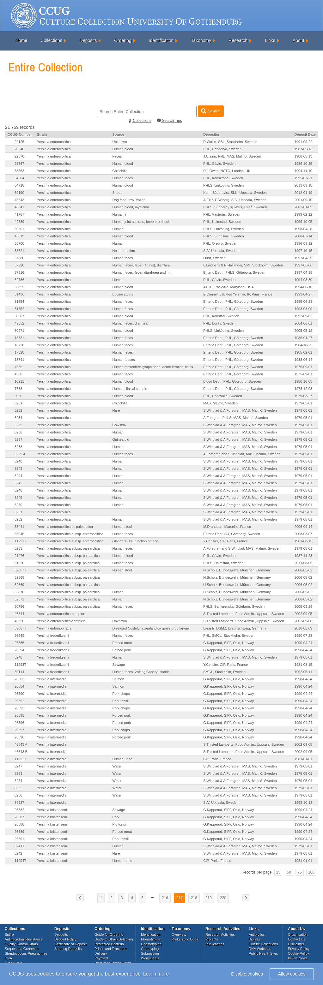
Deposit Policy (65, 939)
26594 (19, 650)
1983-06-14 (303, 359)
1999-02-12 (303, 214)
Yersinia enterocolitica (54, 142)
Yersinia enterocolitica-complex (61, 614)
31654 (19, 301)
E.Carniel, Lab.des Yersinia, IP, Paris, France (237, 294)
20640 (19, 149)
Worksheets (150, 958)
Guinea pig (120, 439)
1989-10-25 (303, 163)
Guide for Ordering (108, 934)
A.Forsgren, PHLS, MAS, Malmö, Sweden (235, 418)
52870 (19, 592)
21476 (19, 556)
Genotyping (150, 949)
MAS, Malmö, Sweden (220, 403)
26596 (19, 723)
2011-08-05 (303, 563)
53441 (19, 526)
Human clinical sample (129, 389)
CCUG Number (20, 134)
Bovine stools (122, 294)
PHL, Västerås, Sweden (221, 214)
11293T (20, 664)
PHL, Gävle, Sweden (219, 163)
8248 (18, 490)
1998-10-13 (303, 802)
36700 (19, 243)
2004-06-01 (303, 323)
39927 (19, 802)
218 (194, 898)
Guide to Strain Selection (113, 939)
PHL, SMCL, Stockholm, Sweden (228, 635)
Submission (150, 953)
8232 (18, 410)
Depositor (211, 134)
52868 (19, 577)
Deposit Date (305, 134)
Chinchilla (119, 171)
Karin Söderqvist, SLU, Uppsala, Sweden (235, 192)
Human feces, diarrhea (129, 323)
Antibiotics (257, 934)
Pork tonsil (120, 701)
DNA (8, 958)
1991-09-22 (303, 142)
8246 (18, 657)
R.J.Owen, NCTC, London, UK (226, 171)
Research (238, 40)
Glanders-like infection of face (135, 541)
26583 (19, 679)
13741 (19, 359)
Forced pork (121, 650)
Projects (211, 939)
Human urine (122, 759)
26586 (19, 643)
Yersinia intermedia (51, 679)
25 (278, 872)
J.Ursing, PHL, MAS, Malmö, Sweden (232, 156)
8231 (18, 403)
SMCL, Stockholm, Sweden (224, 672)
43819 (19, 236)
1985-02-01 (303, 352)
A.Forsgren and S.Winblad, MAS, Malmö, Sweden (241, 454)
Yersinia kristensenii (52, 810)
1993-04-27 (303, 294)
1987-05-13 (303, 149)
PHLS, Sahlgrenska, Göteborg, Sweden (234, 606)
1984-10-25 (303, 345)
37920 (19, 265)
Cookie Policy (298, 953)
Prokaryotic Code (185, 939)
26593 (19, 708)
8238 (18, 447)
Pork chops (121, 693)
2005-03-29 (303, 606)
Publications (214, 944)
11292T (20, 759)
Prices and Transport (110, 949)
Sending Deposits (68, 949)
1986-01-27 (303, 338)
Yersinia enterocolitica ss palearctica (65, 526)
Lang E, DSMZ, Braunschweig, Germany (234, 628)
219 (208, 898)
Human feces (122, 178)
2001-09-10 (303, 200)
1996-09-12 (303, 243)
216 (165, 898)
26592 (19, 701)
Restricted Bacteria (109, 944)
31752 (19, 309)
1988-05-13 (303, 156)
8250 (18, 505)
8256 (18, 795)
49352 (19, 323)
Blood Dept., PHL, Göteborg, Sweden (232, 381)
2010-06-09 (303, 628)
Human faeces (123, 359)
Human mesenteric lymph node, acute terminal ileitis (152, 367)
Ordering (122, 40)
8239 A (20, 454)
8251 (18, 512)
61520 (19, 563)
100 (311, 872)
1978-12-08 (303, 389)
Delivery (100, 953)
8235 (18, 425)
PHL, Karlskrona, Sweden (223, 178)
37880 (19, 258)
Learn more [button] (156, 973)
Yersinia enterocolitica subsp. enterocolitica (70, 534)
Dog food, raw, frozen (128, 200)
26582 (19, 810)
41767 (19, 214)
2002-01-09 (303, 207)
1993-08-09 (303, 309)
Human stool (122, 526)
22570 (19, 156)
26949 (19, 635)
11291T (20, 541)
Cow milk (119, 425)
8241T (19, 846)
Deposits (88, 40)
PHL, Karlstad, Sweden (221, 316)
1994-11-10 (303, 171)
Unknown (119, 142)
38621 (19, 251)
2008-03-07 (303, 534)
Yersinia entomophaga (54, 628)
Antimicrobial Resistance (24, 939)
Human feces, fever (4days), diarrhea (141, 265)
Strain (42, 134)
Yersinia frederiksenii (53, 635)
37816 (19, 272)
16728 (19, 345)
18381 (19, 338)
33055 (19, 287)
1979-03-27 (303, 396)
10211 (19, 381)
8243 (18, 468)
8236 (18, 432)
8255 (18, 788)
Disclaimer (296, 944)
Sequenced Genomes (21, 949)
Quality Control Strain (21, 944)
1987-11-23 (303, 556)
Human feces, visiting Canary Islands (140, 672)
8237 (18, 439)
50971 (19, 330)
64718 (19, 185)
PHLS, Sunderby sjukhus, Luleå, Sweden (235, 207)
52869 (19, 585)
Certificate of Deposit (70, 944)
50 (289, 872)
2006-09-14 (303, 526)
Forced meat (122, 643)
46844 (19, 614)
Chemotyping (151, 944)
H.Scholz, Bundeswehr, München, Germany (237, 570)
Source (118, 134)
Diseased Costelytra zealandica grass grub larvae (150, 628)
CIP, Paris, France (217, 759)
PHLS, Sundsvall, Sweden (223, 236)
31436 (19, 294)
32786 (19, 280)
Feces (117, 156)
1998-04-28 (303, 229)
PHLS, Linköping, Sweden (223, 185)
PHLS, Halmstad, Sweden (223, 563)
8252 (18, 519)
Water (116, 766)
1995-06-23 (303, 301)
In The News (298, 958)
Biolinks (255, 939)
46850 (19, 621)
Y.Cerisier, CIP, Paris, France (225, 541)
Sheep (117, 192)
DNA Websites (260, 949)
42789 (19, 222)
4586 (18, 367)
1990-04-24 (303, 643)
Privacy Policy (298, 949)
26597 (19, 730)
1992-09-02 (303, 316)
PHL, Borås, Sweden (219, 323)
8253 (18, 773)
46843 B (21, 752)
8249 (18, 497)
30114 (19, 672)
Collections (51, 40)
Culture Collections (263, 944)
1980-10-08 (303, 381)
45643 (19, 200)
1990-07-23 (303, 635)
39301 (19, 229)
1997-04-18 (303, 272)
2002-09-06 (303, 621)
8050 (18, 396)
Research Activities (220, 934)
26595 (19, 715)
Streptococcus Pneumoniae (26, 953)
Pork (115, 817)
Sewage (118, 664)
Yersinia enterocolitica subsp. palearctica (68, 548)
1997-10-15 (303, 251)
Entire (9, 934)
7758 (18, 389)
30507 (19, 316)
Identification (161, 40)
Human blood (122, 149)
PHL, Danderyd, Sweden (222, 149)
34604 (19, 178)
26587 (19, 817)
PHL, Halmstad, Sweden (222, 222)
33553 (19, 171)
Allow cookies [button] (292, 973)
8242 (18, 853)
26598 (19, 737)
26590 (19, 693)
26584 (19, 686)
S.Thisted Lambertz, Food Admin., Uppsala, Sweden (243, 614)
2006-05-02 (303, 570)
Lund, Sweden (214, 258)
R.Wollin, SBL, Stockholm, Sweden (230, 142)
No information (123, 251)
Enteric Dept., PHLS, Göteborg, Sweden (234, 272)
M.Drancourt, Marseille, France (227, 526)
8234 (18, 418)
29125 (19, 142)
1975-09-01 (303, 367)
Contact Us (296, 939)
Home (21, 40)
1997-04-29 (303, 258)
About (298, 40)
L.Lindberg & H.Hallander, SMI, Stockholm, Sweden (243, 265)
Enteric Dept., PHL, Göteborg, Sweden (233, 301)
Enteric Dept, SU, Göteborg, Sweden (231, 534)
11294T (20, 861)
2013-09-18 (303, 185)
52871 (19, 599)
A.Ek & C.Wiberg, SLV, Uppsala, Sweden (234, 200)
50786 (19, 606)
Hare (116, 410)
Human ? (119, 214)
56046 (19, 534)
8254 (18, 781)
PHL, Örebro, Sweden (220, 243)
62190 (19, 192)
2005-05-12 (303, 330)
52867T (20, 570)
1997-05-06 (303, 265)
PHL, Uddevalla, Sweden (222, 396)
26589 (19, 831)
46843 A (21, 744)
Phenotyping (150, 939)
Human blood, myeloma (130, 207)
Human (117, 229)
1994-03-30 (303, 280)
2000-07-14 (303, 236)
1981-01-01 (303, 759)
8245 (18, 483)
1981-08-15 (303, 541)
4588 (18, 374)
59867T (20, 628)
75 (299, 872)
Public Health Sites (263, 953)
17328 (19, 352)
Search (210, 111)
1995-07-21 (303, 178)
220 (223, 898)
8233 (18, 548)
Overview (179, 934)
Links (270, 40)
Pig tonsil (119, 824)
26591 (19, 839)
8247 (18, 766)
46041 (19, 207)
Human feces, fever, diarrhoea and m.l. (142, 272)
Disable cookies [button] (247, 973)
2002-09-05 (303, 614)
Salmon (118, 679)
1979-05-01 (303, 403)
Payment (101, 958)
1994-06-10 (303, 287)
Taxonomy (201, 40)
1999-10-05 (303, 222)
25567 (19, 163)
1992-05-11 (303, 672)
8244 (18, 476)
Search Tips (169, 120)
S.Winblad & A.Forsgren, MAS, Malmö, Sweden (240, 410)
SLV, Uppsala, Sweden (220, 251)
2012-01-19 (303, 192)
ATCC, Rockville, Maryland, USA (228, 287)
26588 (19, 824)
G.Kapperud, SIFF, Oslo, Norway (228, 643)
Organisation (298, 934)
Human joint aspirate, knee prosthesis (141, 222)
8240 (18, 461)
